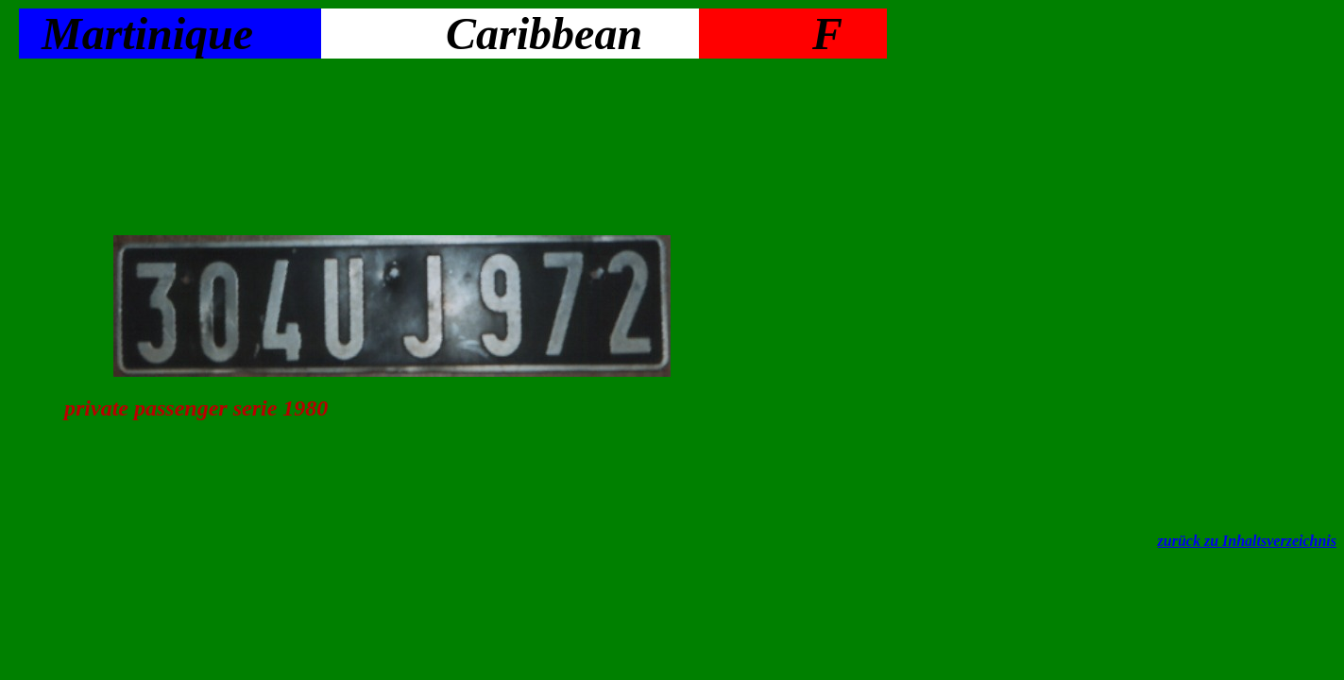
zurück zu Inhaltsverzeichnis (1247, 541)
